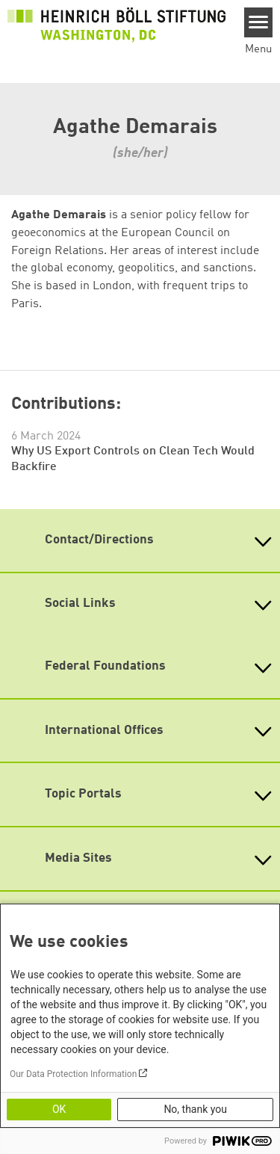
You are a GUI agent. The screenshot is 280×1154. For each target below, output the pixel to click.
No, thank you (195, 1109)
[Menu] (258, 22)
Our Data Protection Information (73, 1074)
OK (59, 1109)
